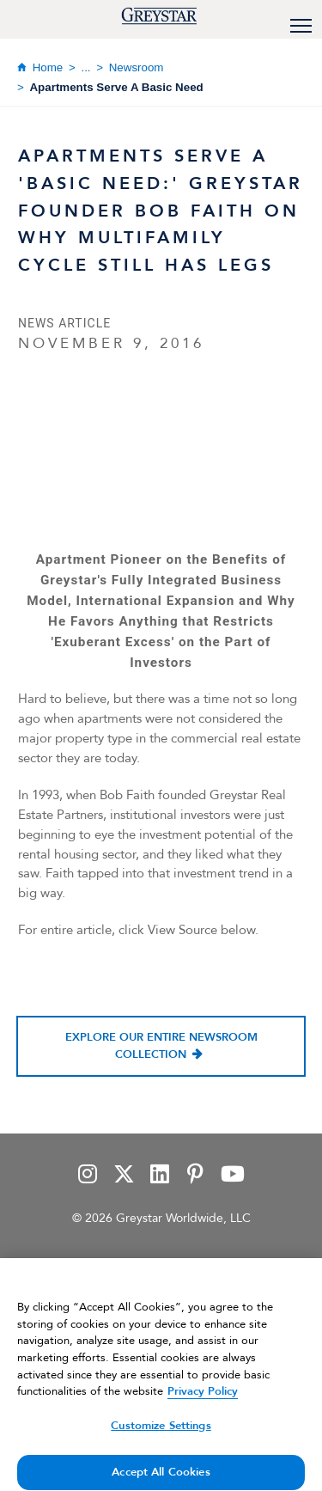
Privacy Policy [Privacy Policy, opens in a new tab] (202, 1399)
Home (48, 67)
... (85, 67)
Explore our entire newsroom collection (161, 1046)
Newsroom (136, 67)
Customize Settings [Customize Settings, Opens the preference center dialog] (160, 1432)
